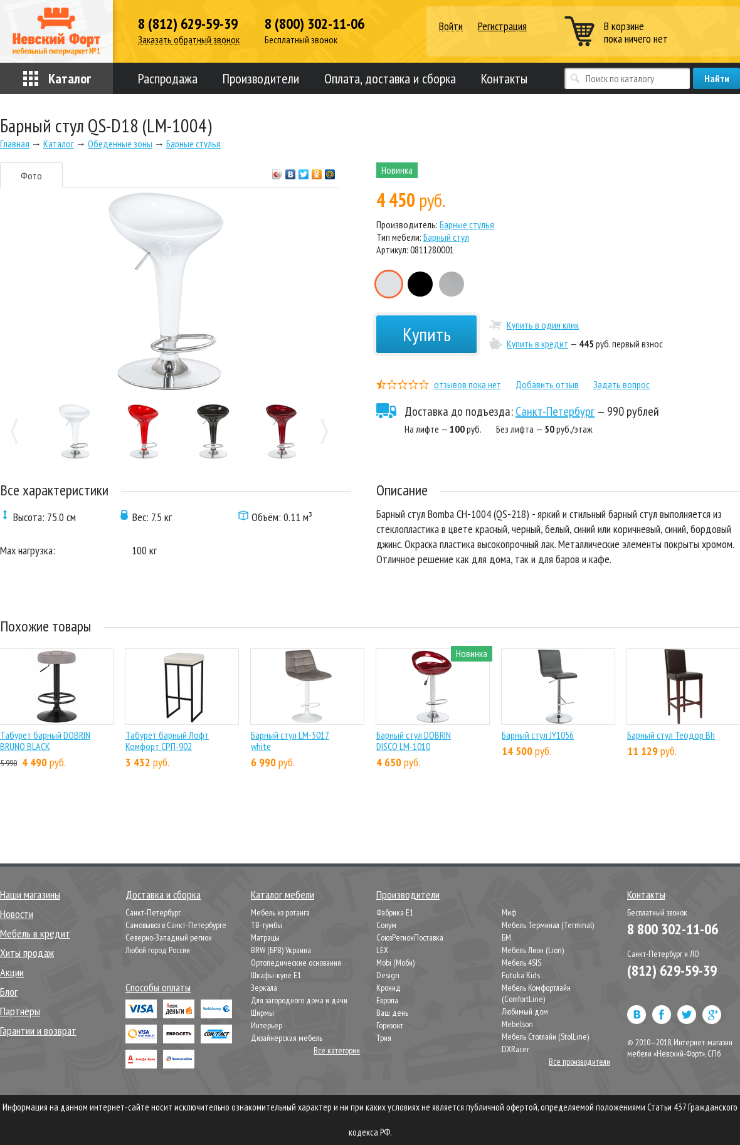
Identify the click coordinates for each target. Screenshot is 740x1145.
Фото (31, 175)
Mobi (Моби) (395, 962)
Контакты (504, 78)
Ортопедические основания (296, 962)
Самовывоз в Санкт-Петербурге (175, 925)
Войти (451, 26)
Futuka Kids (521, 975)
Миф (509, 912)
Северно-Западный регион (168, 937)
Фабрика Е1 (394, 912)
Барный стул (446, 237)
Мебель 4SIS (521, 962)
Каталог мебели (282, 894)
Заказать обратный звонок (189, 40)
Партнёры (20, 1011)
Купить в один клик (543, 325)
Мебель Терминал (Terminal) (548, 925)
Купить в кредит (537, 343)
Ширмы (262, 1012)
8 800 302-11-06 (672, 929)
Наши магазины (30, 894)
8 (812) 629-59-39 (188, 23)
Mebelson (517, 1024)
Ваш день (392, 1012)
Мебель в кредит (35, 933)
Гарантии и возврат (38, 1030)
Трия (383, 1037)
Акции (12, 972)
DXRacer (515, 1049)
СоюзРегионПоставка (409, 937)
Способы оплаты (158, 987)
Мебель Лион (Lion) (533, 950)
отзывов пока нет (467, 384)
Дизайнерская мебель (286, 1037)
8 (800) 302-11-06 (314, 23)
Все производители (579, 1061)
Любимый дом (525, 1011)
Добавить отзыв (547, 384)
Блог (9, 991)
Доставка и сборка (163, 894)
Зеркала (264, 987)
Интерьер (266, 1025)
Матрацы (265, 937)
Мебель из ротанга (280, 912)
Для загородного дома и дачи (299, 1000)
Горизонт (389, 1025)
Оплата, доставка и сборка (390, 78)
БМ (506, 937)
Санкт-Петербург (555, 411)
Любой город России (157, 950)
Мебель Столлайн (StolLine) (545, 1036)
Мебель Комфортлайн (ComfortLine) (536, 993)
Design (387, 975)
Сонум (386, 925)
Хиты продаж (27, 953)
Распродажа (168, 78)
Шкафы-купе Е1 (276, 975)
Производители (261, 78)
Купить (427, 334)
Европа (387, 1000)
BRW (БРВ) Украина (281, 950)
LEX (382, 950)
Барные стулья (467, 224)
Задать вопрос (621, 384)
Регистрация (502, 26)
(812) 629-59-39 (672, 970)
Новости (16, 914)
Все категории (337, 1050)
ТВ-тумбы (266, 925)
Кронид (388, 987)
